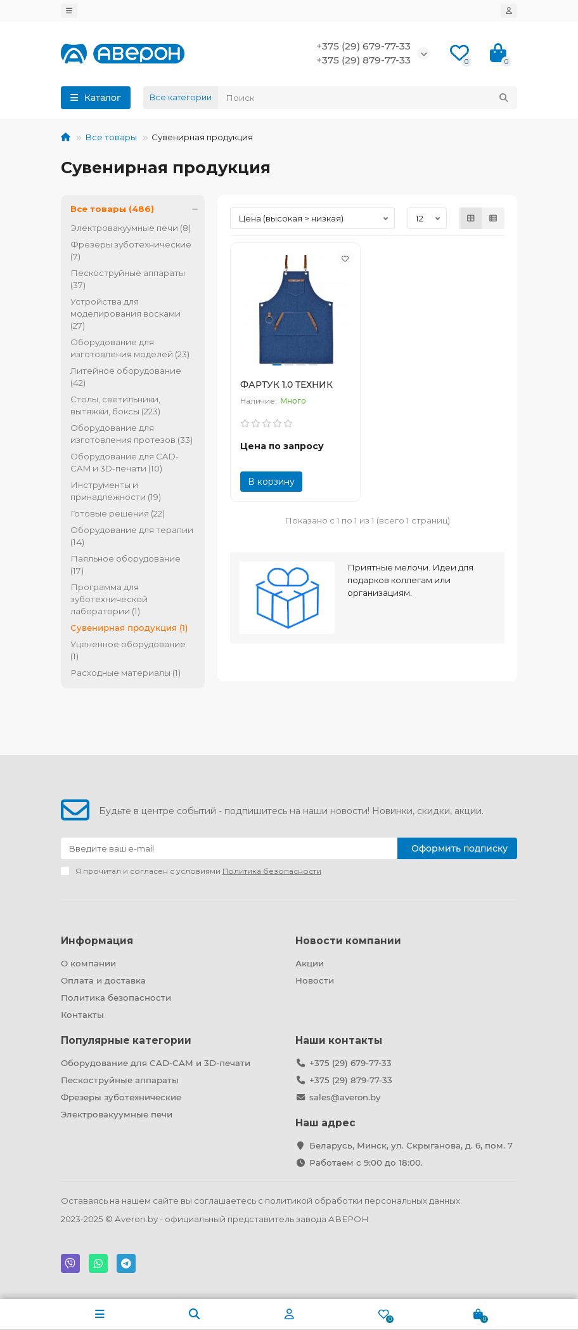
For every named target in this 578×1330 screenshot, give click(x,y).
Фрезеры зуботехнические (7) (130, 250)
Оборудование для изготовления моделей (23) (129, 348)
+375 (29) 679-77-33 (363, 46)
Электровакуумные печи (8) (130, 228)
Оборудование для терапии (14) (131, 536)
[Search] (367, 97)
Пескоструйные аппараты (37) (127, 279)
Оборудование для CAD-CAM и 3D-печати (155, 1063)
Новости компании (348, 941)
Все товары (111, 137)
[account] (509, 11)
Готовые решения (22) (117, 513)
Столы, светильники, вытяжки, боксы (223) (115, 405)
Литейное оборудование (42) (125, 376)
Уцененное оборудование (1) (128, 650)
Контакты (82, 1015)
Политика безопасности (116, 997)
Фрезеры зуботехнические (121, 1097)
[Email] (229, 848)
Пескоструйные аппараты (120, 1080)
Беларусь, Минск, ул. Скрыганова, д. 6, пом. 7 (411, 1145)
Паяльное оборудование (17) (125, 564)
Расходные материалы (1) (125, 673)
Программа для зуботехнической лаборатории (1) (109, 599)
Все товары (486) (137, 209)
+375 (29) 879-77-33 (363, 60)
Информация (97, 941)
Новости (314, 980)
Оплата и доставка (103, 980)
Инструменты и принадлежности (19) (115, 491)
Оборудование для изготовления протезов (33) (131, 434)
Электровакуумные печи (116, 1114)
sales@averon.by (344, 1097)
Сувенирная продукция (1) (129, 627)
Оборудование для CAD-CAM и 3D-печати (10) (124, 462)
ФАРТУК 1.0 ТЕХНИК (286, 384)
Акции (309, 963)
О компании (88, 963)
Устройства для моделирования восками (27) (125, 313)
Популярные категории (126, 1040)
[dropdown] (69, 11)
